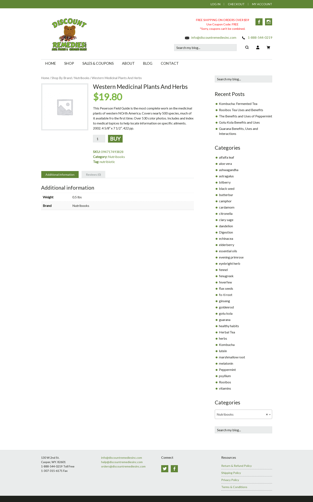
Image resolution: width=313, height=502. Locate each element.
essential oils (228, 251)
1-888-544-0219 (256, 37)
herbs (223, 338)
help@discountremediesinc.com (122, 462)
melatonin (226, 363)
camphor (225, 201)
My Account (262, 4)
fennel (223, 270)
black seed (226, 188)
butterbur (226, 195)
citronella (226, 213)
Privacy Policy (230, 480)
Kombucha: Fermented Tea (238, 104)
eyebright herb (229, 263)
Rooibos (225, 382)
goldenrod (226, 307)
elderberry (226, 245)
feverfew (225, 282)
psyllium (225, 376)
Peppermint (227, 370)
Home (45, 78)
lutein (223, 351)
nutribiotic (107, 162)
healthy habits (229, 326)
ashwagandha (228, 170)
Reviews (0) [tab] (93, 174)
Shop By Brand (62, 78)
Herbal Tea (227, 332)
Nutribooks (81, 78)
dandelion (226, 226)
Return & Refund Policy (236, 465)
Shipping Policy (231, 473)
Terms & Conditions (234, 487)
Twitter (164, 468)
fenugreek (226, 276)
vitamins (225, 388)
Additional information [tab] (59, 174)
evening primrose (231, 257)
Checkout (236, 4)
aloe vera (225, 163)
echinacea (226, 238)
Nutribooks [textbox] (242, 414)
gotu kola (226, 313)
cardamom (226, 207)
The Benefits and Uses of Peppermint (245, 116)
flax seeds (226, 288)
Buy (115, 138)
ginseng (224, 301)
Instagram (268, 21)
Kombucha (227, 345)
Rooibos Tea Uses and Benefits (241, 110)
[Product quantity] (99, 138)
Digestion (226, 232)
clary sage (226, 220)
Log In (215, 4)
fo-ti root (225, 295)
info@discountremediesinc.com (210, 37)
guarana (224, 320)
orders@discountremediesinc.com (123, 466)
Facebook (259, 21)
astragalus (226, 176)
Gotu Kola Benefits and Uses (239, 122)
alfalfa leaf (226, 157)
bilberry (225, 182)
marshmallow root (232, 357)
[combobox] (243, 414)
